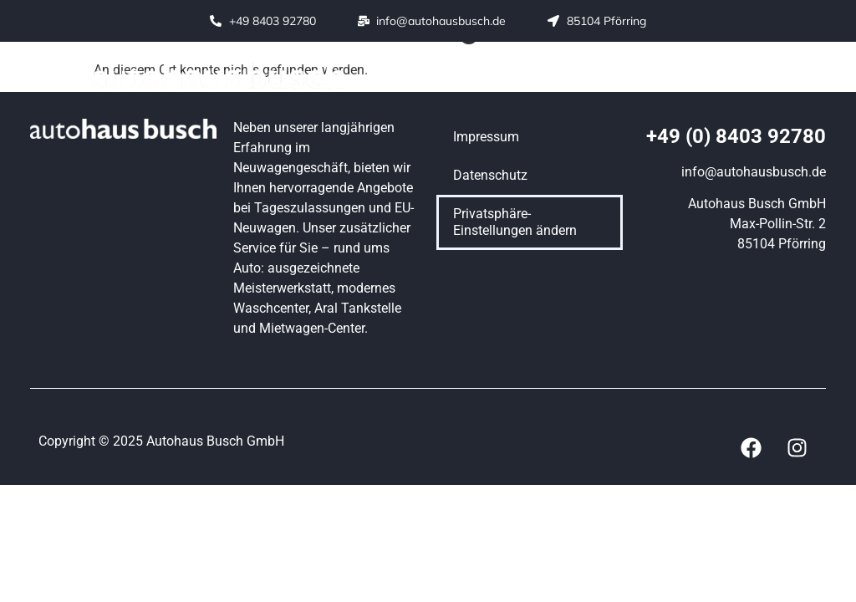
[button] (478, 75)
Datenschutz (490, 175)
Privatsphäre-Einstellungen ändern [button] (515, 222)
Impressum (486, 137)
